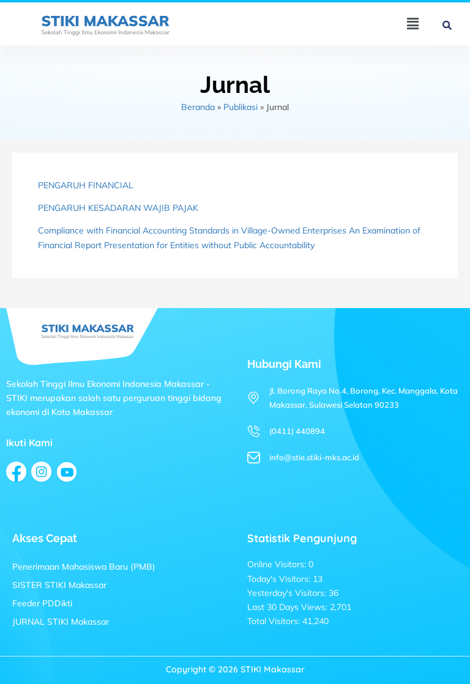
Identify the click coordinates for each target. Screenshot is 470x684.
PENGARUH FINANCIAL (85, 185)
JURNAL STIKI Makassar (60, 621)
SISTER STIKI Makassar (59, 584)
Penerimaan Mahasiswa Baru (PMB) (83, 566)
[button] (412, 23)
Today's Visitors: (280, 578)
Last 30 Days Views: (288, 606)
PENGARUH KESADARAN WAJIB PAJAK (118, 207)
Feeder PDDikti (42, 603)
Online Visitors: (277, 564)
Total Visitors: (274, 621)
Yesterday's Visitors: (288, 592)
